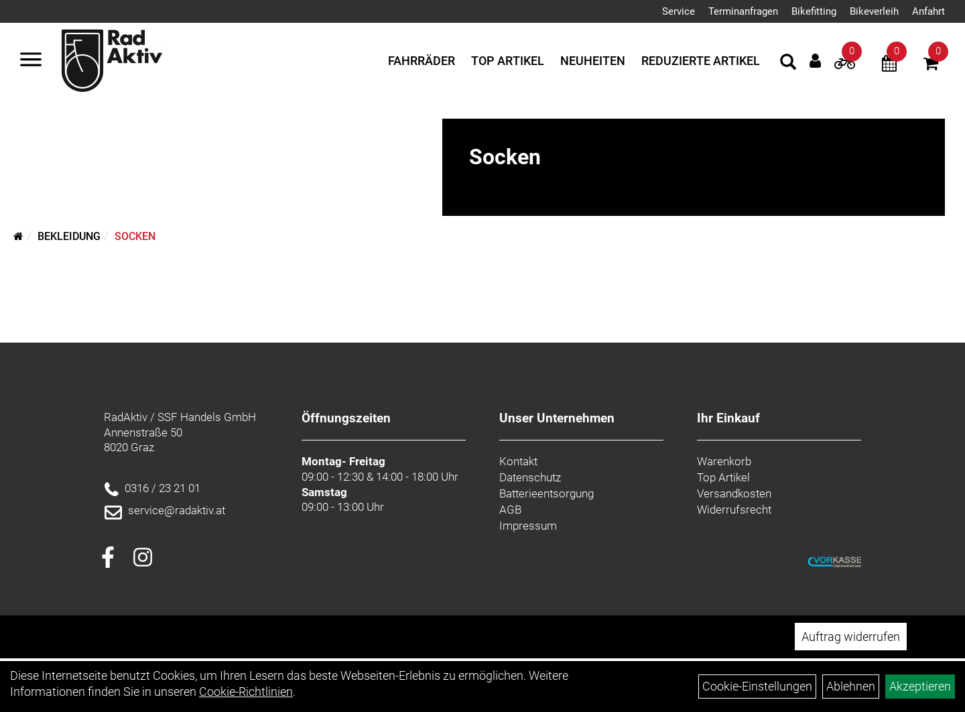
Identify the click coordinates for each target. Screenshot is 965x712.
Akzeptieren (920, 686)
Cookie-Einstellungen (757, 686)
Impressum (528, 525)
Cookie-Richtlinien (246, 692)
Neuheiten (592, 61)
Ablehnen (850, 686)
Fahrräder (421, 61)
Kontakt (518, 461)
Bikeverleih (874, 11)
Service (678, 11)
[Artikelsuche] (788, 63)
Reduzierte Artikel (700, 61)
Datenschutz (530, 477)
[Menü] (30, 61)
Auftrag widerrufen (850, 637)
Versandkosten (734, 493)
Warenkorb (724, 461)
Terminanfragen (743, 11)
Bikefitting (813, 11)
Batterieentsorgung (546, 493)
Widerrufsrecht (734, 509)
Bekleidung (69, 236)
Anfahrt (928, 11)
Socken (135, 236)
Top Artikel (507, 61)
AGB (510, 509)
